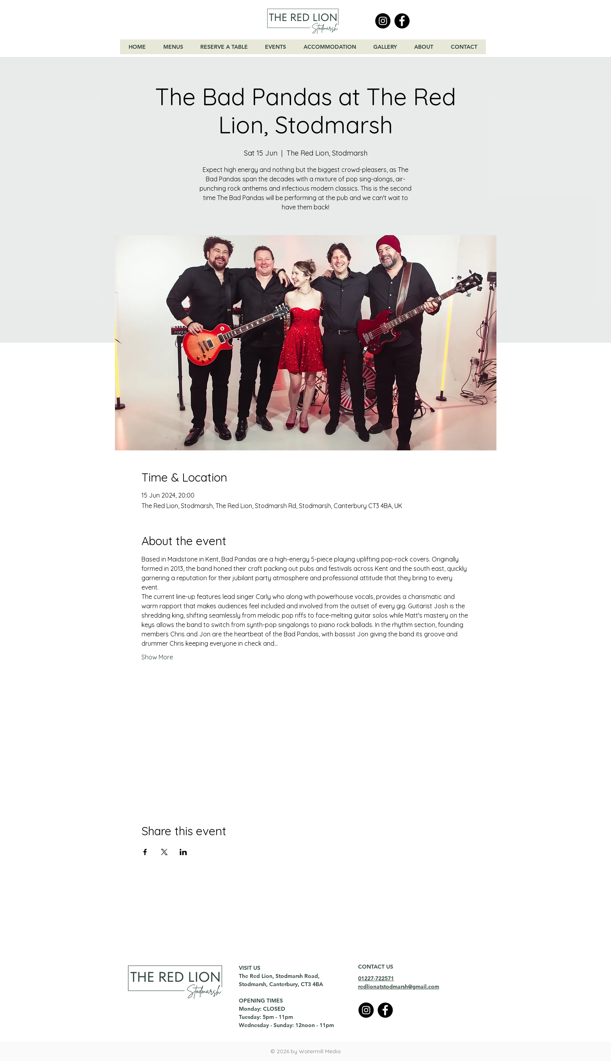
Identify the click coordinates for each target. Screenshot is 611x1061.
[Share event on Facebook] (145, 852)
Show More (157, 657)
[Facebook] (402, 20)
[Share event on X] (164, 852)
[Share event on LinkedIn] (183, 852)
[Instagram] (382, 20)
